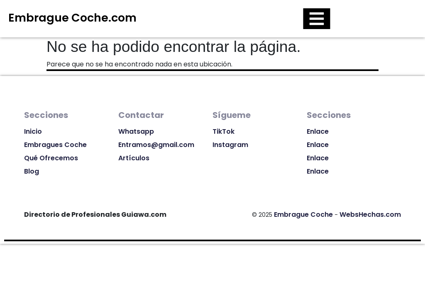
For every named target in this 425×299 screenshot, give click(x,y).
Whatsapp (136, 131)
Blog (31, 171)
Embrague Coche (303, 214)
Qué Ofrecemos (51, 158)
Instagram (230, 145)
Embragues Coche (55, 145)
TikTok (223, 131)
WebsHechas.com (370, 214)
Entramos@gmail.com (156, 145)
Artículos (133, 158)
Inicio (33, 131)
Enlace (318, 131)
